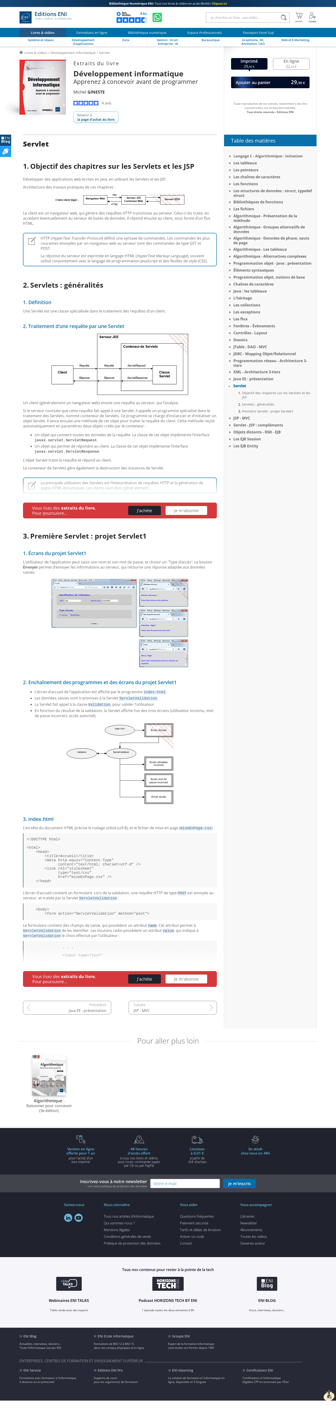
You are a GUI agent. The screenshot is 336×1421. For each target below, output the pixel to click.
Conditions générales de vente (127, 1257)
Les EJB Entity (245, 446)
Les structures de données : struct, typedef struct (272, 193)
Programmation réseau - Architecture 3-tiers (270, 363)
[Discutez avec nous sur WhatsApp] (157, 17)
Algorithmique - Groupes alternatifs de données (269, 229)
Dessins (240, 340)
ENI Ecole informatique (116, 1356)
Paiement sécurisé (194, 1243)
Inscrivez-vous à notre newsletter (113, 1204)
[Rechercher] (284, 17)
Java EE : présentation (87, 1031)
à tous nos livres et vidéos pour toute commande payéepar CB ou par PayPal (139, 1177)
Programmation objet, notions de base (269, 277)
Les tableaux (245, 163)
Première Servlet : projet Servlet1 (267, 411)
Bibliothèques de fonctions (258, 202)
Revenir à (95, 117)
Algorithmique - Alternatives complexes (270, 256)
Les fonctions (245, 184)
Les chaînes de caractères (256, 177)
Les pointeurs (245, 170)
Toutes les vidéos (253, 1257)
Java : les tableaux (250, 291)
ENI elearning (182, 1390)
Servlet (239, 386)
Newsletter (248, 1243)
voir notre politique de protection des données (117, 1207)
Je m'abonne (186, 510)
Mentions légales (117, 1250)
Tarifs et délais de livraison (200, 1250)
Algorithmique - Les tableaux (260, 249)
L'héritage (242, 298)
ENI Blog (29, 1356)
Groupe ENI (181, 1356)
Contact (186, 1263)
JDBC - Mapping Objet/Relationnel (264, 353)
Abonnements (251, 1250)
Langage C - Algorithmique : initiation (268, 156)
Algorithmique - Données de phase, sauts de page (271, 240)
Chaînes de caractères (253, 284)
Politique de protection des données (132, 1263)
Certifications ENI (259, 1390)
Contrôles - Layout (250, 333)
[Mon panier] (299, 17)
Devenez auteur (252, 1263)
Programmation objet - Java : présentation (272, 263)
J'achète (144, 510)
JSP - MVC (142, 1031)
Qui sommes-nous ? (119, 1243)
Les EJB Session (247, 439)
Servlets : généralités (258, 404)
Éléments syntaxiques (253, 270)
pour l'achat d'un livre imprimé (81, 1175)
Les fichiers (243, 209)
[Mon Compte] (312, 17)
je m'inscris (239, 1204)
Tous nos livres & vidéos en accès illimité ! (168, 3)
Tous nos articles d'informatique (129, 1236)
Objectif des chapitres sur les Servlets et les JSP (276, 395)
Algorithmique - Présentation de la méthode (265, 218)
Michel (89, 92)
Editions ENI (46, 17)
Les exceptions (246, 312)
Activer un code (192, 1257)
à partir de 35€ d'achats (197, 1175)
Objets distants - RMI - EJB (257, 432)
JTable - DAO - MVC (250, 347)
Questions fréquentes (197, 1236)
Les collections (246, 305)
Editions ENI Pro (110, 1390)
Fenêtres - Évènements (254, 326)
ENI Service (32, 1390)
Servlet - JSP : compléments (258, 425)
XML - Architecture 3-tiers (256, 372)
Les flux (240, 319)
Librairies (247, 1236)
